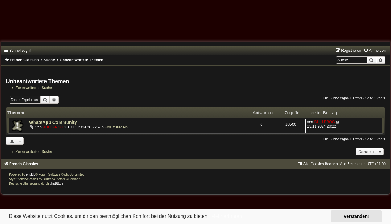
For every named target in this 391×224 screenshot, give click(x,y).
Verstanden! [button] (356, 216)
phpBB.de (56, 183)
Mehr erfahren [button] (226, 216)
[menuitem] (375, 50)
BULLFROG (53, 127)
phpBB (30, 174)
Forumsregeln (116, 127)
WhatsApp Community (53, 122)
